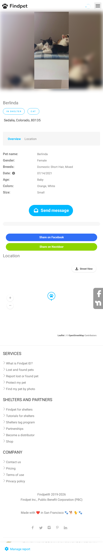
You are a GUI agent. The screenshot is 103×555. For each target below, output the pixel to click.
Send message (51, 210)
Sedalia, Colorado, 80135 (22, 120)
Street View (86, 268)
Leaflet (61, 335)
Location (31, 139)
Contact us (13, 462)
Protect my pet (16, 382)
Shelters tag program (20, 422)
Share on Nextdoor (51, 247)
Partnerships (14, 429)
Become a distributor (20, 435)
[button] (49, 292)
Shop (9, 441)
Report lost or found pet (22, 376)
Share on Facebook (51, 237)
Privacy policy (15, 481)
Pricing (11, 468)
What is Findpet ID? (19, 363)
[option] (51, 50)
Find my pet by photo (20, 389)
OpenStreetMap (76, 335)
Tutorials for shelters (20, 416)
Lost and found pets (20, 370)
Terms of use (15, 475)
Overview (14, 139)
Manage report (17, 549)
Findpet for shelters (19, 409)
